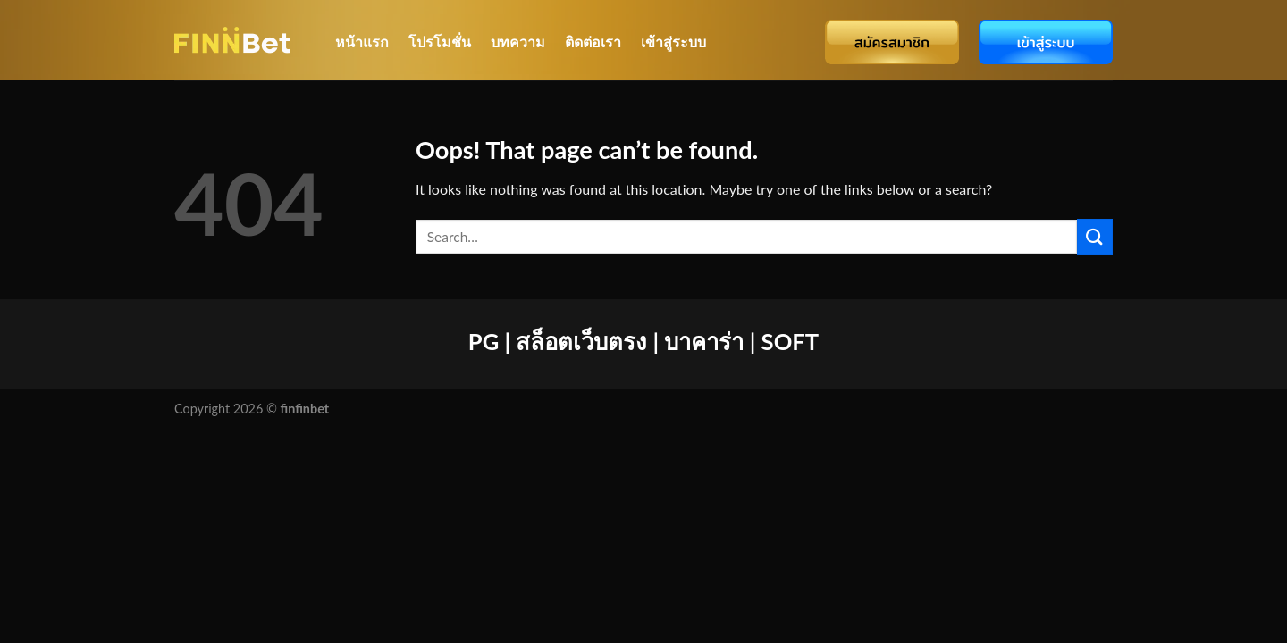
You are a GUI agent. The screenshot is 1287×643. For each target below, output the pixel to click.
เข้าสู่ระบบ (673, 41)
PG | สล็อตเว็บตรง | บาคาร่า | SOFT (643, 341)
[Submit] (1095, 236)
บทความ (518, 41)
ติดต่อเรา (593, 41)
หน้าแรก (362, 41)
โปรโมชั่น (439, 41)
